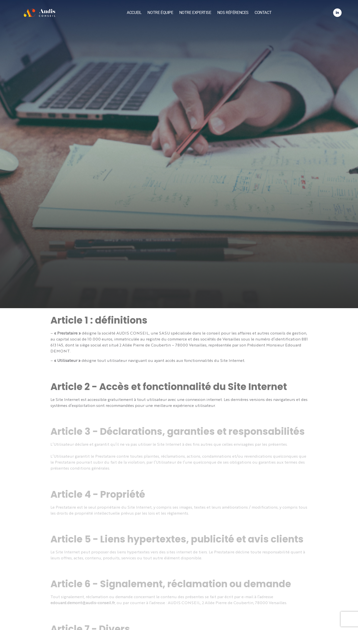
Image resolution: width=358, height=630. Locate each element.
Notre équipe (160, 12)
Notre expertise (195, 12)
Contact (263, 12)
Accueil (134, 12)
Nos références (233, 12)
